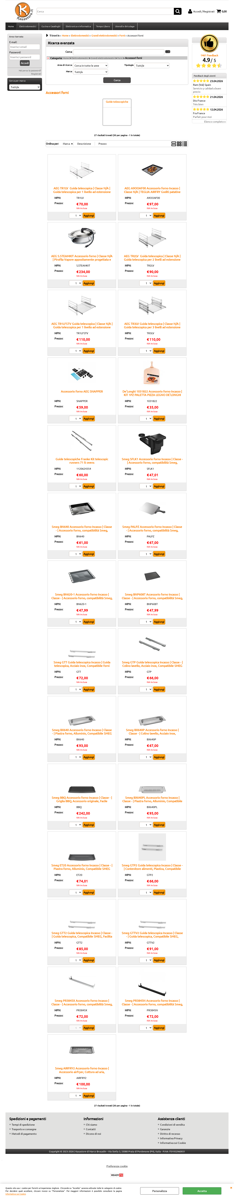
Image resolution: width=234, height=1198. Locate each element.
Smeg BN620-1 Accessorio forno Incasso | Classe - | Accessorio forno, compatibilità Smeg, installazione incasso (81, 599)
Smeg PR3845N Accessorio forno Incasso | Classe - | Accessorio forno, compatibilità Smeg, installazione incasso (152, 1005)
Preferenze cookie (117, 1167)
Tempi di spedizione (23, 1125)
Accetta (202, 1191)
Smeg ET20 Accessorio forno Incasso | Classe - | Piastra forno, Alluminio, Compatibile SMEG (81, 868)
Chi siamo (91, 1125)
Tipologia (128, 66)
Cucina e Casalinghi (50, 26)
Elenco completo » (215, 122)
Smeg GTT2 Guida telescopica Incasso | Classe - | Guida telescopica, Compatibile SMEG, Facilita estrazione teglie (82, 937)
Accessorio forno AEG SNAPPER (82, 392)
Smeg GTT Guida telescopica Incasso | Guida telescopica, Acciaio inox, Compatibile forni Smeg (82, 666)
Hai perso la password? (30, 71)
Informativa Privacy (171, 1139)
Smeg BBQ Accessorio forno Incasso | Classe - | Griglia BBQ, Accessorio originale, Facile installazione (82, 802)
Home (11, 26)
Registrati (36, 74)
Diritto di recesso (170, 1134)
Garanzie (165, 1130)
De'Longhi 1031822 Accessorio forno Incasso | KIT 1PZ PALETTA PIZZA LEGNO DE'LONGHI (152, 394)
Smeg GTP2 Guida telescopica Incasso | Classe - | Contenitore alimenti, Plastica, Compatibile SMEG (152, 869)
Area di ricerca (64, 66)
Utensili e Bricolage (124, 26)
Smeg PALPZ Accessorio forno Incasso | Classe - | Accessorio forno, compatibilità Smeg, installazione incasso (152, 531)
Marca (69, 72)
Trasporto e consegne (24, 1130)
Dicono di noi (93, 1134)
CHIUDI (231, 1187)
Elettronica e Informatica (77, 26)
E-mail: (13, 43)
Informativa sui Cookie (15, 1193)
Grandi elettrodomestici (103, 59)
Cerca (68, 52)
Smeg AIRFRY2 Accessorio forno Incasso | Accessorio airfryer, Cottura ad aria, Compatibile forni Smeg (82, 1072)
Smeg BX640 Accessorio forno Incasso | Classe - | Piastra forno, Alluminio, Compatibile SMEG (82, 732)
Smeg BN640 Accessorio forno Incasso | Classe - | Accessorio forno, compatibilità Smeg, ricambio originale (82, 531)
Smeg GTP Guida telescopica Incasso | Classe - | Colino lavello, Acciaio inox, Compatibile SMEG (152, 664)
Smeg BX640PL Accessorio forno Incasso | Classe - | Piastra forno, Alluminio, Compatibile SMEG (152, 802)
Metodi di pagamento (24, 1134)
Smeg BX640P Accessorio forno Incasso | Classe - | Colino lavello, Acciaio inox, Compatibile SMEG (152, 734)
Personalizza (159, 1191)
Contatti (91, 1130)
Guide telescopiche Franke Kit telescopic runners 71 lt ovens (82, 461)
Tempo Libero (103, 26)
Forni (119, 59)
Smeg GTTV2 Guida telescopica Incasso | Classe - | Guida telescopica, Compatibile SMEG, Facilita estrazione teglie (152, 937)
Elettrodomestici (27, 26)
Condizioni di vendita (172, 1125)
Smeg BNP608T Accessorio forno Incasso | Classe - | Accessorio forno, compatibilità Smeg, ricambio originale (152, 599)
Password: (15, 53)
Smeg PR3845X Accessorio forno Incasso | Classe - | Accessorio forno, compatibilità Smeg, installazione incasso (81, 1005)
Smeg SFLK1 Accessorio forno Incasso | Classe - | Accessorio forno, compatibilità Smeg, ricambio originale (152, 463)
